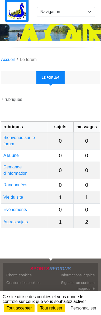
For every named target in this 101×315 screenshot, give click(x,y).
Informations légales (78, 275)
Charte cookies (19, 275)
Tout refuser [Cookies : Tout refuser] (51, 308)
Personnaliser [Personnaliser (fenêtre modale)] (84, 308)
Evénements (15, 209)
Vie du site (13, 197)
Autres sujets (15, 222)
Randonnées (15, 185)
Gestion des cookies (23, 283)
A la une (11, 155)
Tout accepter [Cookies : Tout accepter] (19, 308)
